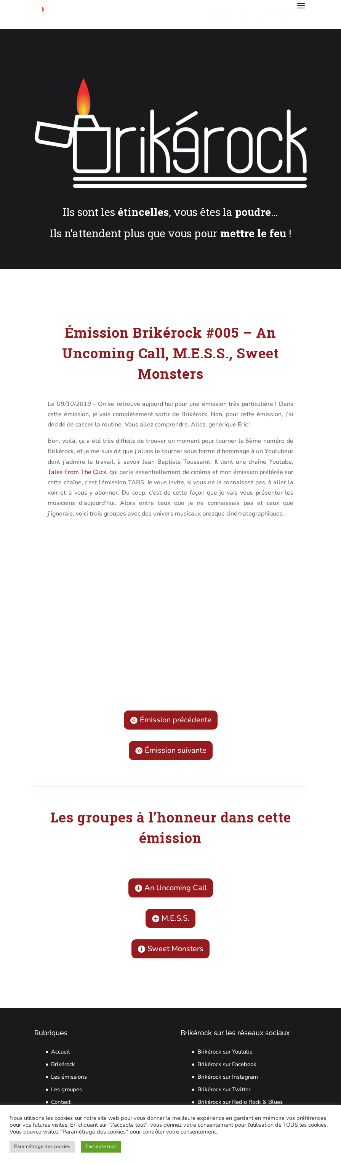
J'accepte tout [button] (101, 1146)
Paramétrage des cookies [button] (42, 1146)
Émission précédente (175, 720)
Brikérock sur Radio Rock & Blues (240, 1102)
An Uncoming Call (175, 888)
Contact (60, 1102)
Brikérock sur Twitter (223, 1089)
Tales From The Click (77, 472)
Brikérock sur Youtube (225, 1051)
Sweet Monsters (175, 949)
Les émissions (69, 1077)
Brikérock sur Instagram (227, 1077)
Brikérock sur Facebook (226, 1064)
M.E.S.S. (175, 918)
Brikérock (63, 1064)
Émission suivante (176, 750)
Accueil (60, 1051)
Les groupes (66, 1089)
